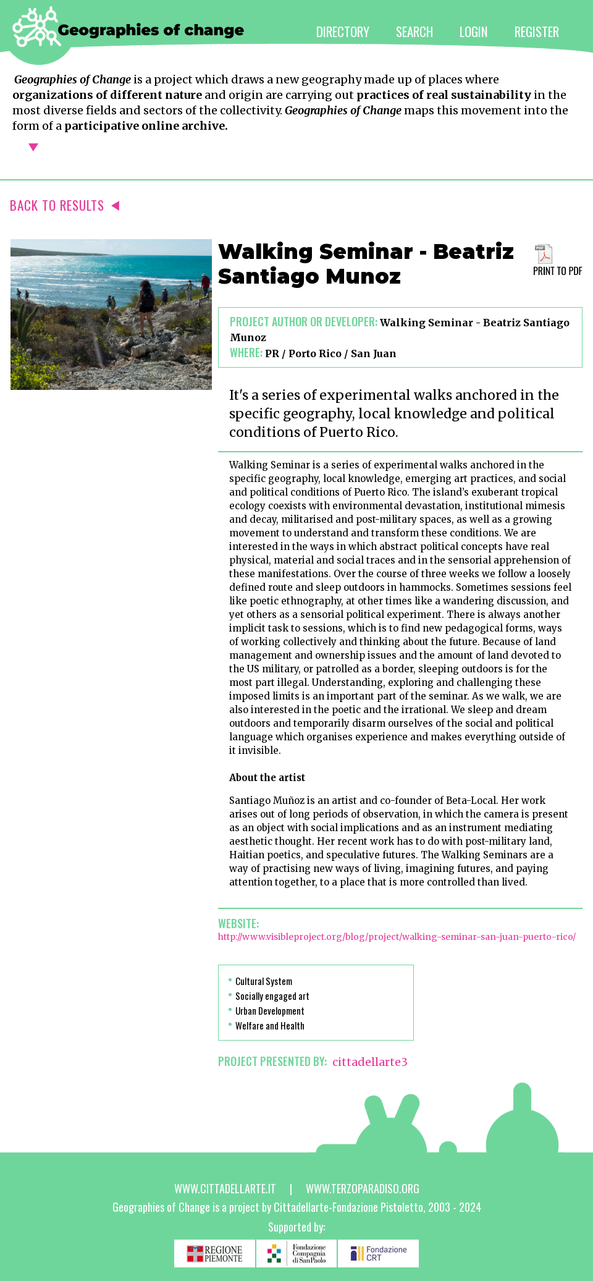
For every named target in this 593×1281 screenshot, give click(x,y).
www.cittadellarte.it (225, 1188)
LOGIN (474, 31)
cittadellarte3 (370, 1062)
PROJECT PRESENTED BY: (272, 1061)
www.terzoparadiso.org (362, 1188)
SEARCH (414, 31)
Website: (238, 923)
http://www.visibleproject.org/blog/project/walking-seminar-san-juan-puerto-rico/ (397, 936)
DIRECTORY (342, 31)
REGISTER (537, 31)
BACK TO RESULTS (64, 204)
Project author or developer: (303, 321)
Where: (246, 352)
